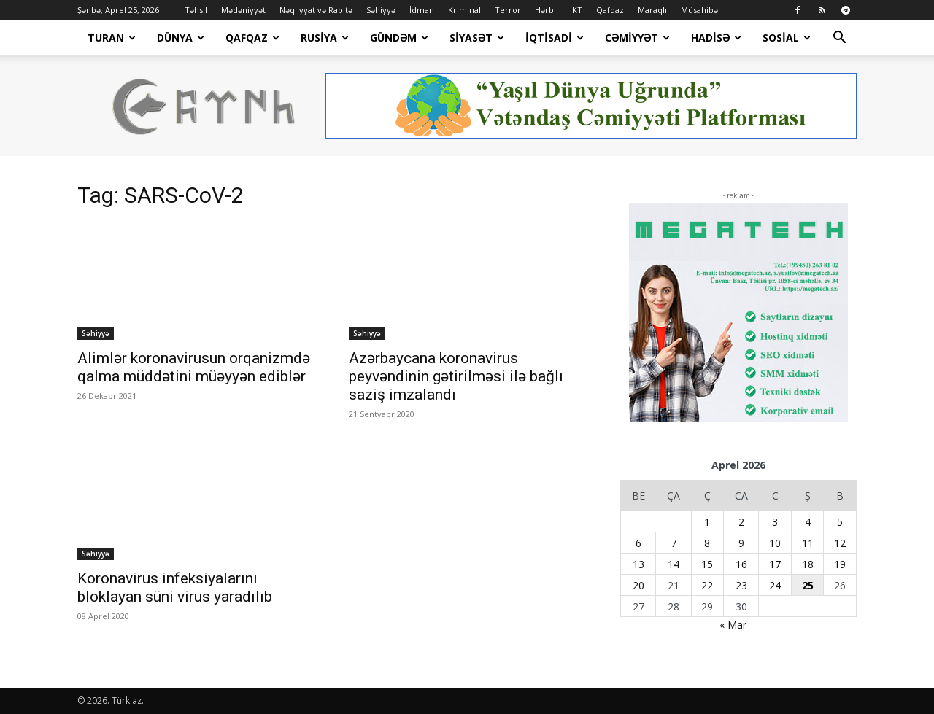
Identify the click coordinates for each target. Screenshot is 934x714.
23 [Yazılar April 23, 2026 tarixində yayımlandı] (741, 585)
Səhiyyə (380, 9)
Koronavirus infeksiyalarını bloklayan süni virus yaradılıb (174, 587)
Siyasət (476, 37)
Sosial (787, 37)
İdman (421, 9)
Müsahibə (699, 9)
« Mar (732, 625)
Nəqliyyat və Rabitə (315, 9)
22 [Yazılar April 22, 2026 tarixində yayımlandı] (707, 585)
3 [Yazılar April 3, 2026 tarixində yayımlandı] (775, 522)
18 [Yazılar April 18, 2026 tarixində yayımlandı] (808, 564)
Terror (508, 9)
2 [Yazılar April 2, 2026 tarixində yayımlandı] (741, 522)
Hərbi (545, 9)
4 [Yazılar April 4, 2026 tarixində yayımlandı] (808, 522)
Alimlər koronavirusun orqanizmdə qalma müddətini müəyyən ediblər (193, 367)
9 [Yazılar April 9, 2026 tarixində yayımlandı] (741, 543)
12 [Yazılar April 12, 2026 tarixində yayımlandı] (840, 543)
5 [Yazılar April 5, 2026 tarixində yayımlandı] (840, 522)
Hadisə (716, 37)
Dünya (180, 37)
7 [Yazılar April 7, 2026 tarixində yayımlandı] (673, 543)
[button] (839, 39)
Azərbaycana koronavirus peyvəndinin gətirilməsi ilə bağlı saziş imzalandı (456, 376)
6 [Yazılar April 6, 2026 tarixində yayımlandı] (638, 543)
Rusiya (325, 37)
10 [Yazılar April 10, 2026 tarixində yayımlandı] (775, 543)
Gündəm (399, 37)
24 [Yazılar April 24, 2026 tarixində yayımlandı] (775, 585)
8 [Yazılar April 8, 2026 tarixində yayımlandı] (707, 543)
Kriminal (464, 9)
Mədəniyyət (243, 9)
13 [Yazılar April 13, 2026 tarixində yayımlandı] (638, 564)
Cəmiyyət (637, 37)
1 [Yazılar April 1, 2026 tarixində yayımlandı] (707, 522)
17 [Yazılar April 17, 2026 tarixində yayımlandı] (775, 564)
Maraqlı (652, 9)
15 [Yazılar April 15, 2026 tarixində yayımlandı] (707, 564)
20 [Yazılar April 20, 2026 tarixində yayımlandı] (638, 585)
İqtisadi (554, 37)
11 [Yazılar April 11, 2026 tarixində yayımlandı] (808, 543)
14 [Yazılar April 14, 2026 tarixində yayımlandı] (673, 564)
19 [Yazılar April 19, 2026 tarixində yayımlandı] (840, 564)
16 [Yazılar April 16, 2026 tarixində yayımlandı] (741, 564)
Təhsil (196, 9)
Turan (112, 37)
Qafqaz (610, 9)
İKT (576, 9)
